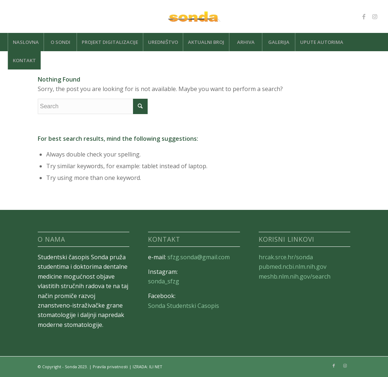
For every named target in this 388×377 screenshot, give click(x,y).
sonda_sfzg (163, 281)
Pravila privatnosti (110, 366)
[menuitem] (26, 42)
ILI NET (155, 366)
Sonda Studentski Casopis (183, 306)
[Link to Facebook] (363, 16)
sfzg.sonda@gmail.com (198, 257)
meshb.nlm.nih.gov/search (294, 276)
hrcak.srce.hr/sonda (286, 257)
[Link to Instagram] (374, 16)
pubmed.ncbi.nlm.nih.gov (292, 267)
